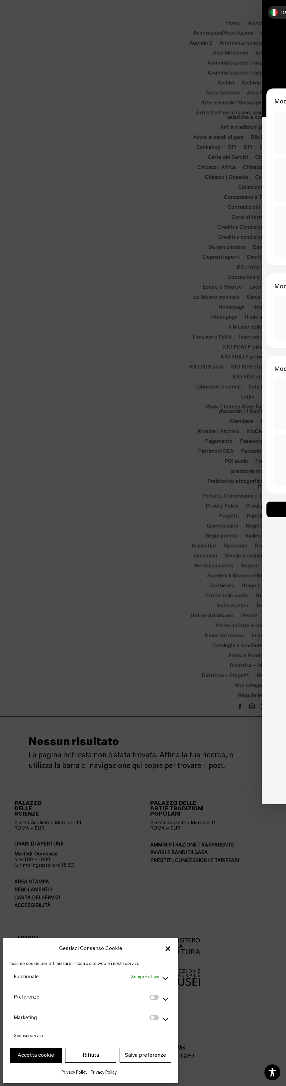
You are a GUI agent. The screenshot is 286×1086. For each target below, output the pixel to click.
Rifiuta (91, 1055)
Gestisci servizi (28, 1035)
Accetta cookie (36, 1055)
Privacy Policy (74, 1072)
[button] (167, 948)
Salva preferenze (145, 1055)
